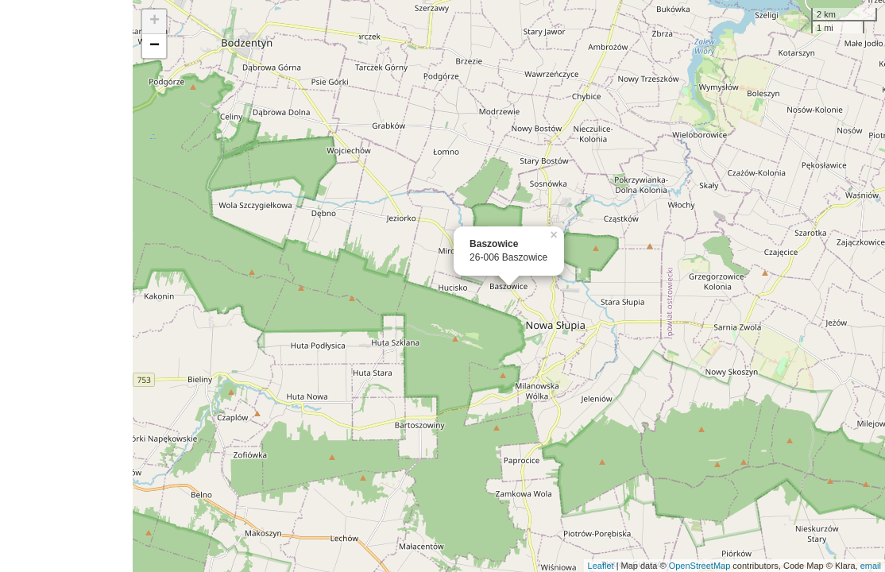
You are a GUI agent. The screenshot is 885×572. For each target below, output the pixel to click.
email (870, 565)
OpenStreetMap (700, 565)
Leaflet (601, 565)
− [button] (154, 46)
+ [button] (154, 21)
